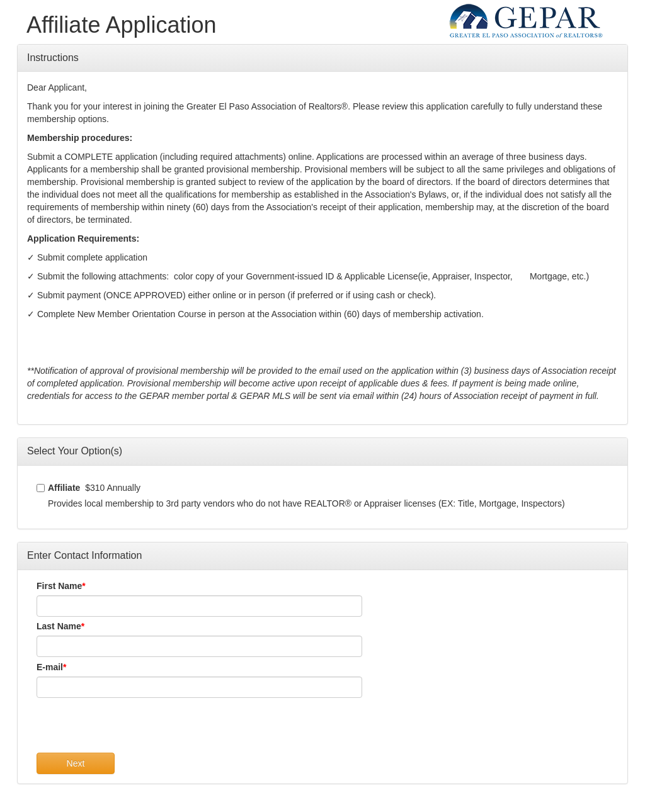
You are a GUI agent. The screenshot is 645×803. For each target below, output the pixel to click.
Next (76, 763)
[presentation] (132, 728)
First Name (59, 586)
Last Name (59, 626)
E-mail (50, 667)
